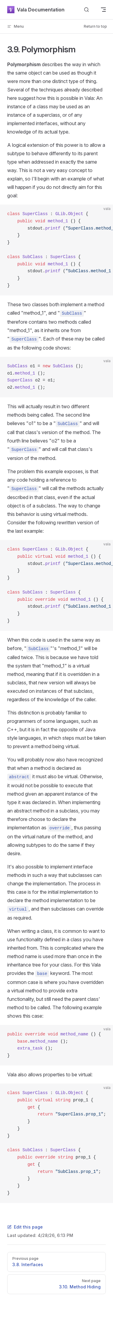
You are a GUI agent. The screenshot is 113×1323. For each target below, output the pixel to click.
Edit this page (25, 1226)
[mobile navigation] (103, 9)
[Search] (86, 10)
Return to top (95, 26)
